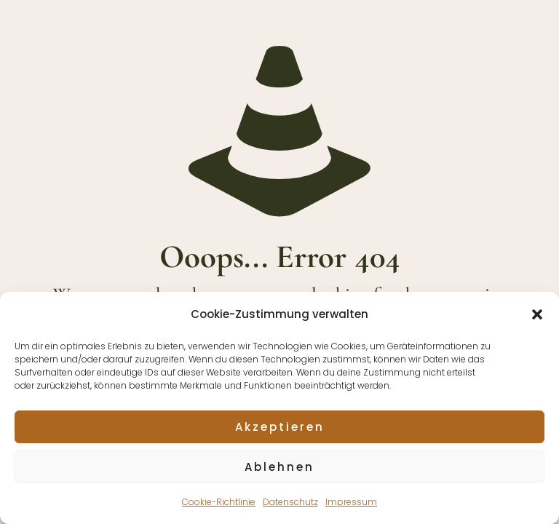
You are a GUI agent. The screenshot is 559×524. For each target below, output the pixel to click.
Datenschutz (290, 502)
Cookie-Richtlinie (218, 502)
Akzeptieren (280, 426)
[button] (537, 314)
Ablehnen (279, 467)
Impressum (351, 502)
